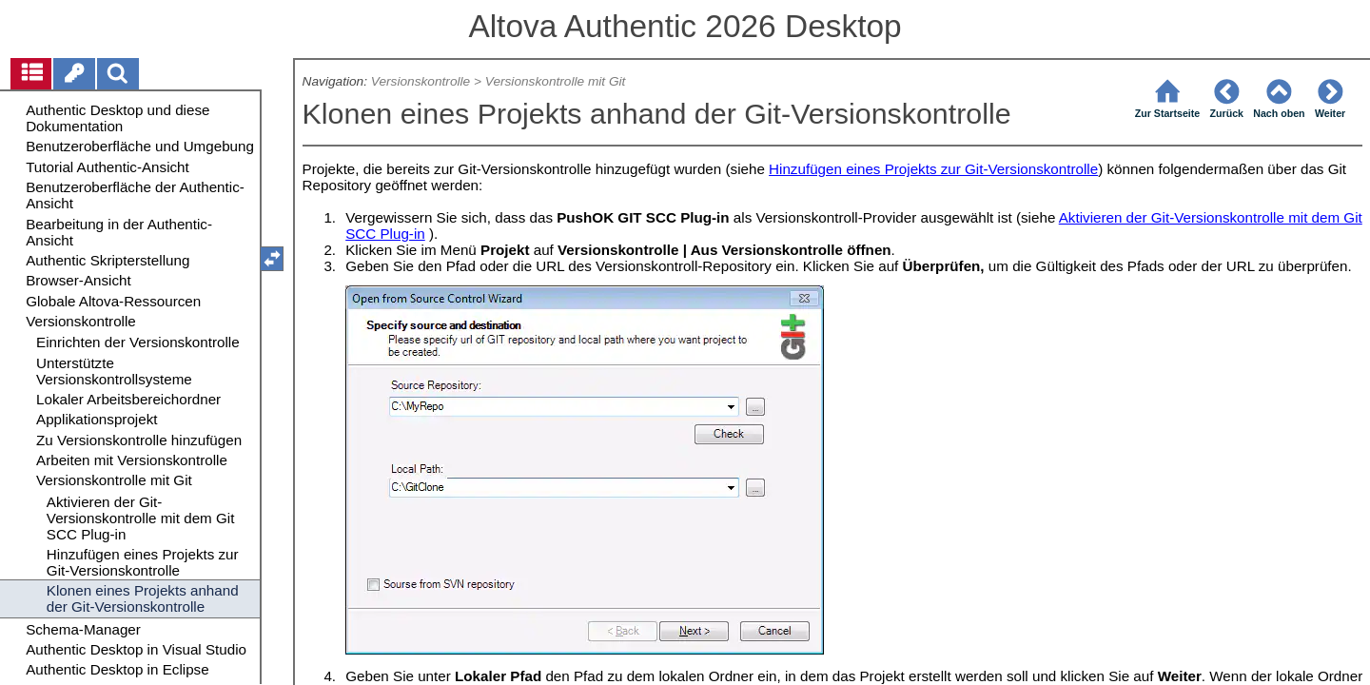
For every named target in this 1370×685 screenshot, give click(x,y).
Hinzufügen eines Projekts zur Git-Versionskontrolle (933, 169)
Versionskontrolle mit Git (555, 81)
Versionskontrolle (420, 81)
